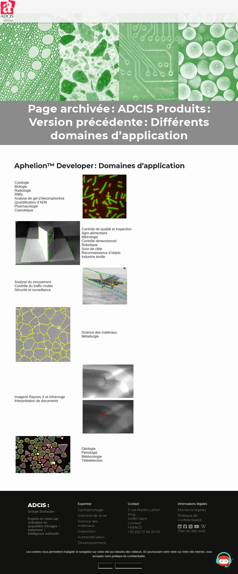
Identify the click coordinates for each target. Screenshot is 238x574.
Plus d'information (128, 565)
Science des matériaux (88, 523)
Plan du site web (191, 531)
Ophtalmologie (90, 510)
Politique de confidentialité (190, 517)
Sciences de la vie (92, 515)
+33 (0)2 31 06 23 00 (144, 532)
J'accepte (105, 565)
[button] (223, 559)
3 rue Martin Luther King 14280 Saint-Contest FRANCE (144, 518)
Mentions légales (192, 510)
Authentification (91, 537)
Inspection (87, 531)
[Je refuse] (232, 559)
